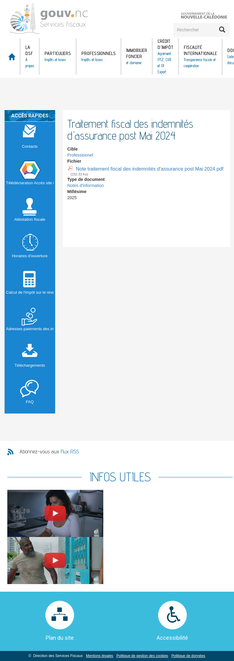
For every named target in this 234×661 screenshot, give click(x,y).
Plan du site (60, 638)
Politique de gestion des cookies (142, 656)
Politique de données (188, 656)
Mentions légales (99, 656)
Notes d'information (85, 185)
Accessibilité (172, 638)
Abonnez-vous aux (49, 451)
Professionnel (80, 155)
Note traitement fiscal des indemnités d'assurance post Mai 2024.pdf (149, 168)
